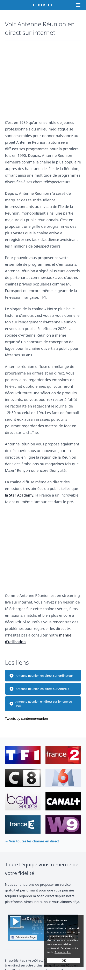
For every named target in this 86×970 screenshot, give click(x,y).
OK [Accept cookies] (64, 960)
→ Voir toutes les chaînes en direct (32, 841)
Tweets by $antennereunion (26, 718)
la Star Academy (19, 495)
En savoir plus (63, 952)
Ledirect (43, 4)
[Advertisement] (43, 78)
